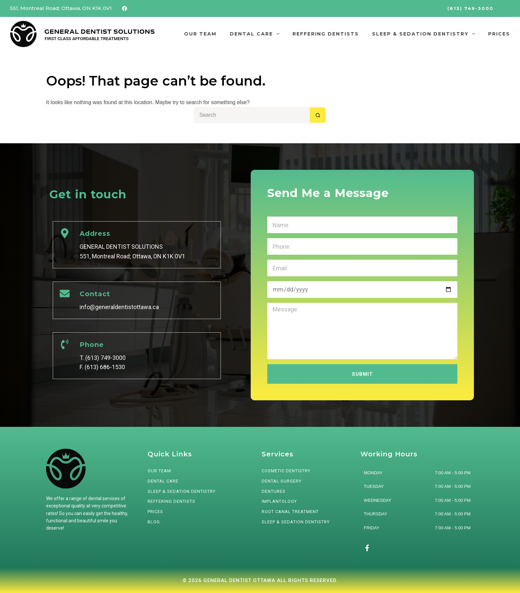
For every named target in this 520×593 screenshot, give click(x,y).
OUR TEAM (159, 470)
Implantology (279, 501)
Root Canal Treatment (290, 511)
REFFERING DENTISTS (171, 501)
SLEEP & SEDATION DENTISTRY (182, 491)
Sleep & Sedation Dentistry (296, 521)
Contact (95, 294)
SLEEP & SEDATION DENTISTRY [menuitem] (425, 34)
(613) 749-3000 (470, 8)
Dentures (274, 491)
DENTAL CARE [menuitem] (256, 34)
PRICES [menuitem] (499, 34)
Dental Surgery (281, 481)
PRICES (155, 511)
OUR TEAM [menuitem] (200, 34)
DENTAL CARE (163, 481)
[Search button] (318, 115)
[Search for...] (252, 115)
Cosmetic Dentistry (286, 470)
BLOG (154, 521)
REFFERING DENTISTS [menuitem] (325, 34)
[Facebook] (124, 8)
